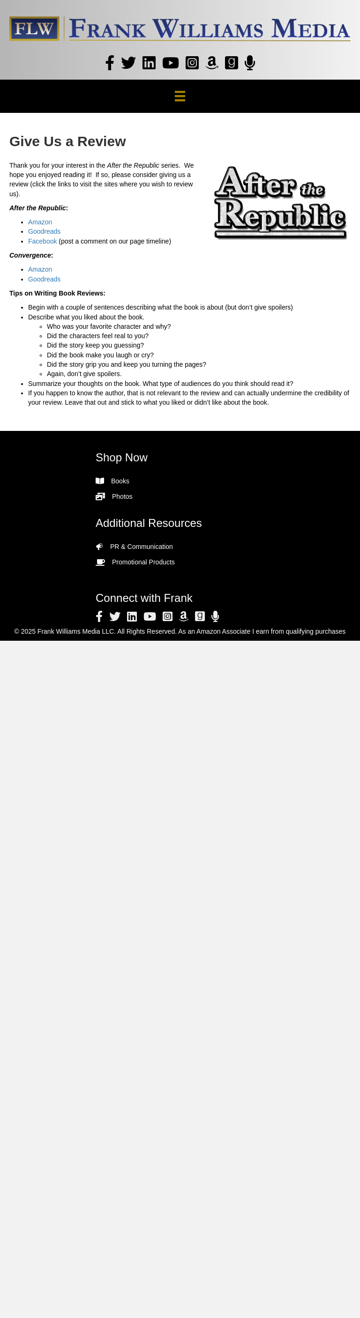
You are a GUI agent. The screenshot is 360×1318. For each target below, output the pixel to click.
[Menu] (180, 96)
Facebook (42, 241)
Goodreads (44, 231)
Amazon (40, 222)
